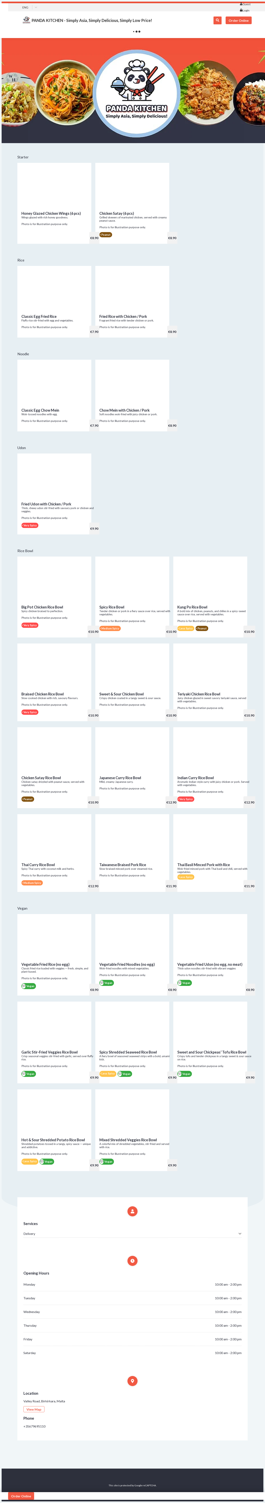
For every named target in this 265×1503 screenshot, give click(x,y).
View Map (33, 1409)
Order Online (239, 20)
